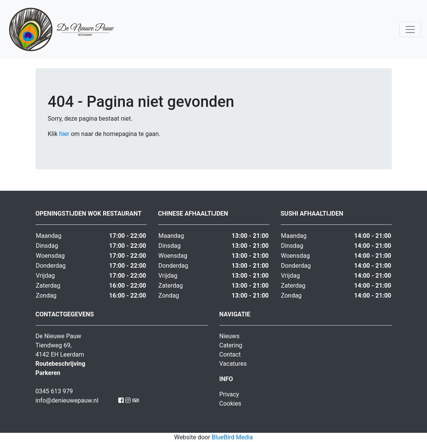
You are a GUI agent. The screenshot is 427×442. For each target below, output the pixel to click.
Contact (230, 354)
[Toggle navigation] (410, 29)
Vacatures (233, 363)
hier (64, 134)
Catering (230, 345)
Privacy (229, 394)
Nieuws (229, 336)
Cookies (230, 403)
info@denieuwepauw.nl (67, 400)
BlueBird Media (232, 437)
